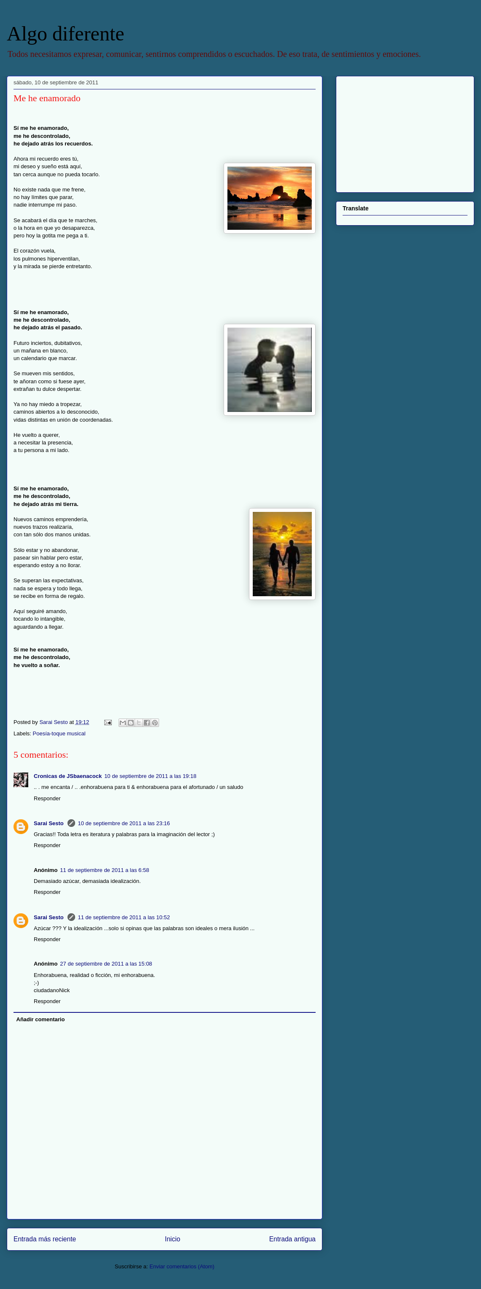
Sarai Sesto (49, 823)
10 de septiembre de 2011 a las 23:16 (124, 823)
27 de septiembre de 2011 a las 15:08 (106, 964)
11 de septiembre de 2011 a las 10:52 (124, 917)
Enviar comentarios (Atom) (181, 1266)
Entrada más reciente (45, 1239)
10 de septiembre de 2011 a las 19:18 (150, 776)
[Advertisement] (395, 132)
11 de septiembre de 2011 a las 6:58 (104, 870)
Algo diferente (65, 33)
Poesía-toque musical (59, 733)
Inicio (172, 1239)
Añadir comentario (40, 1019)
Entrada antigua (292, 1239)
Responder (47, 798)
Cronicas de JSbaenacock (68, 776)
